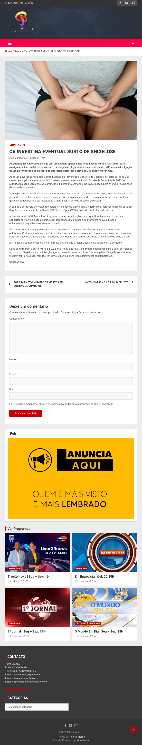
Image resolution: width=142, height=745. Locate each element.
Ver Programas (18, 529)
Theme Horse (77, 736)
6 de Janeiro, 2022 (17, 636)
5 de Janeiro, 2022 (84, 636)
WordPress (83, 740)
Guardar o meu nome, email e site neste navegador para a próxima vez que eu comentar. (63, 404)
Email (13, 374)
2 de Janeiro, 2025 (84, 581)
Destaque (81, 623)
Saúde (21, 145)
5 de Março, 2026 (17, 581)
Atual (13, 145)
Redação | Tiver (37, 158)
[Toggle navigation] (9, 43)
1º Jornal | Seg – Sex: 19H (27, 631)
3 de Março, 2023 (18, 158)
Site (11, 389)
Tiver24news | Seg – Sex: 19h (29, 576)
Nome (13, 359)
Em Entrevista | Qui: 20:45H (94, 576)
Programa (14, 568)
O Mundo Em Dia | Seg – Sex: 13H (99, 631)
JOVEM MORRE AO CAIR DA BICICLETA (106, 282)
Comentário (16, 318)
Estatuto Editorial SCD (17, 688)
